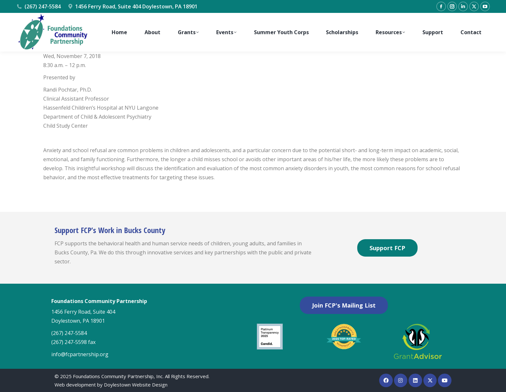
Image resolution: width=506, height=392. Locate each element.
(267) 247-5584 (38, 6)
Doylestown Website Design (135, 384)
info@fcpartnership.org (79, 354)
